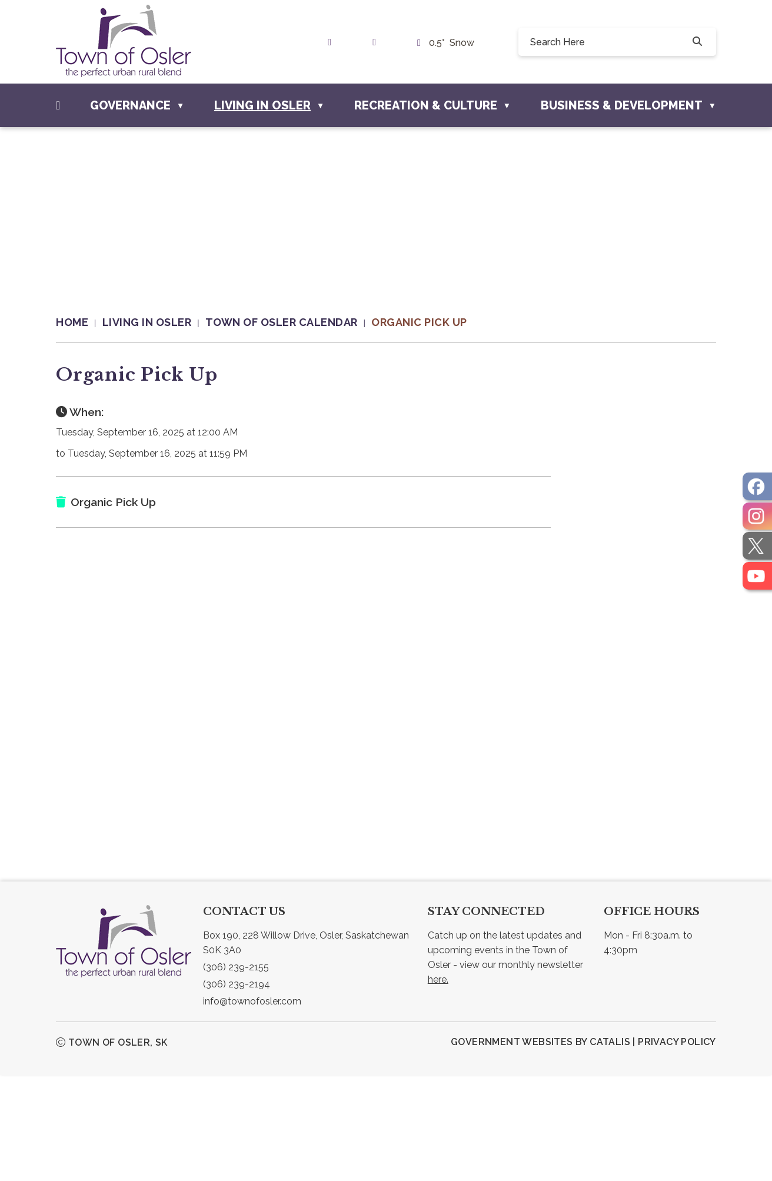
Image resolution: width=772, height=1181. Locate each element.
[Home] (58, 105)
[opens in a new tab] (757, 486)
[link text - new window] (332, 42)
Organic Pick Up (419, 322)
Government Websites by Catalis (540, 1147)
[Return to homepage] (79, 322)
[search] (608, 42)
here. (438, 1085)
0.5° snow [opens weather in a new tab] (451, 42)
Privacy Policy (677, 1147)
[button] (696, 42)
